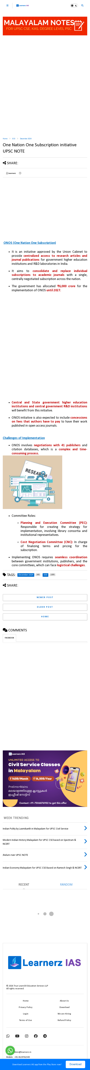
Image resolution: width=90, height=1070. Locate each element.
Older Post (45, 607)
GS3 (13, 139)
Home (5, 139)
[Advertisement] (45, 87)
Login (25, 1014)
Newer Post (45, 597)
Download (75, 1064)
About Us (64, 1001)
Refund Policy (64, 1020)
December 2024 (25, 139)
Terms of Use (25, 1020)
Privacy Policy (25, 1007)
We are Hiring (64, 1014)
